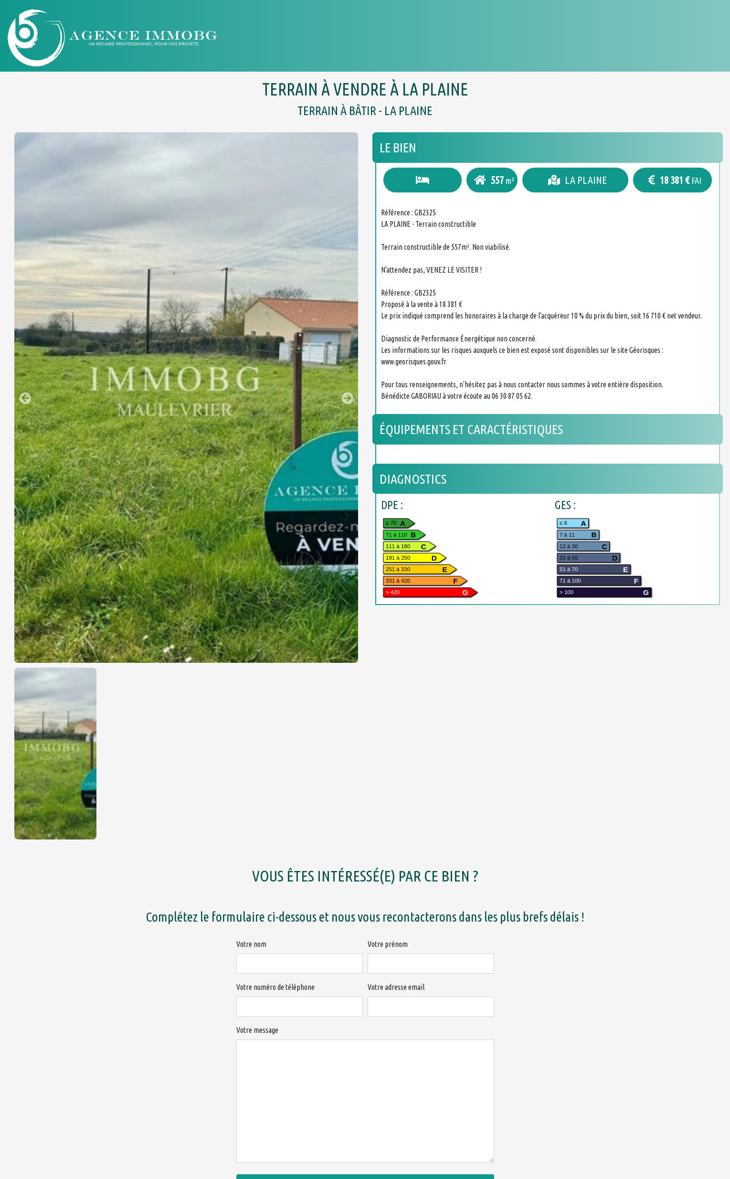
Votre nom (251, 944)
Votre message (257, 1030)
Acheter (461, 37)
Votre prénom (388, 944)
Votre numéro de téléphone (275, 987)
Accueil (407, 37)
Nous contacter (655, 37)
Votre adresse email (396, 987)
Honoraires (574, 37)
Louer (514, 37)
